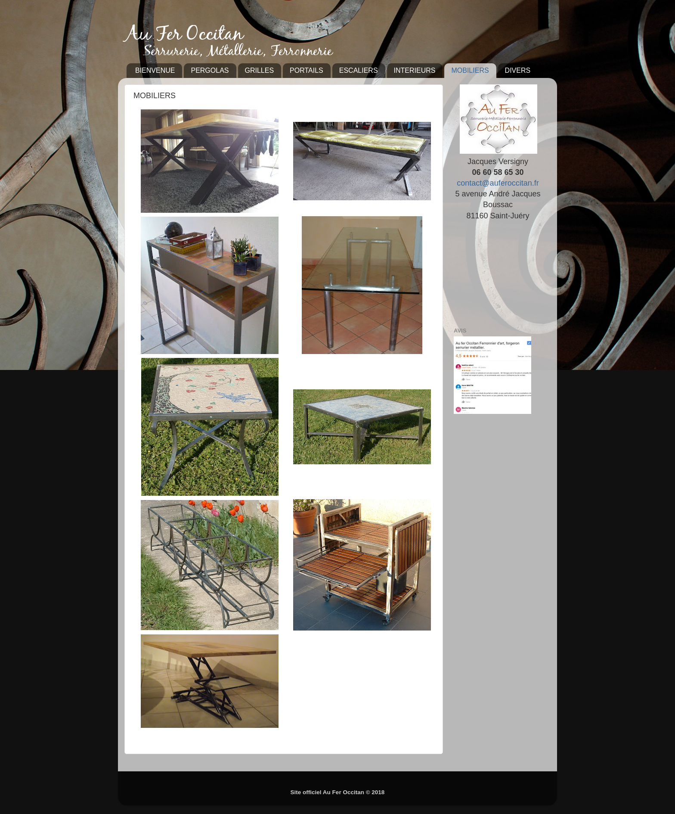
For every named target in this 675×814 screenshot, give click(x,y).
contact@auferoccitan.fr (498, 183)
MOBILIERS (470, 70)
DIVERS (518, 70)
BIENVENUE (155, 70)
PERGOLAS (210, 70)
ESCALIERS (358, 70)
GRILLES (259, 70)
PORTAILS (306, 70)
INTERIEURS (415, 70)
